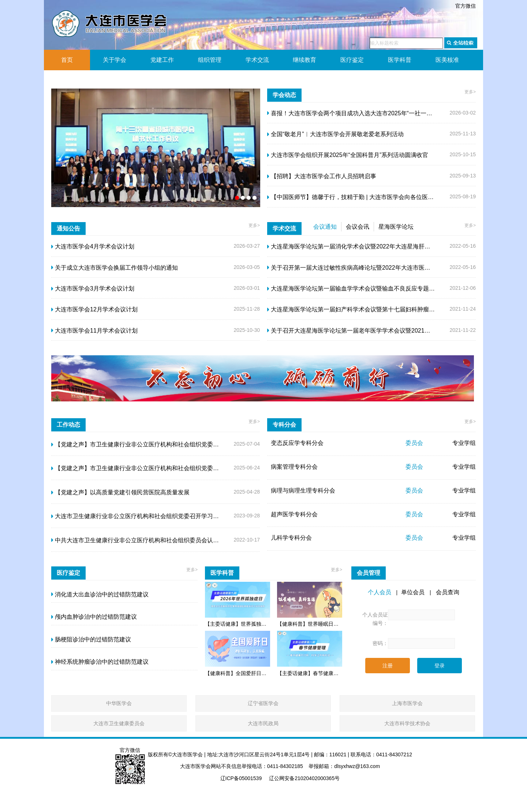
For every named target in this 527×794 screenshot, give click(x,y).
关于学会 (114, 60)
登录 (439, 665)
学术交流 (257, 60)
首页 (67, 60)
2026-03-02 (371, 113)
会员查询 (447, 592)
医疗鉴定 (352, 60)
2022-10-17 (155, 540)
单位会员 (413, 592)
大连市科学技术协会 (407, 723)
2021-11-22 (371, 331)
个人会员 (379, 592)
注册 (387, 665)
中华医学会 (119, 703)
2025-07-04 (155, 444)
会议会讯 (357, 227)
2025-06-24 (155, 468)
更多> (470, 91)
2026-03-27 (155, 246)
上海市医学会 (407, 703)
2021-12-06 (371, 288)
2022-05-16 (371, 246)
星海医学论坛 (396, 227)
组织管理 (209, 60)
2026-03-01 (155, 288)
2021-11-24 (371, 309)
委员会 (414, 443)
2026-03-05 (155, 268)
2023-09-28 (155, 516)
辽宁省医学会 (263, 703)
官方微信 (465, 6)
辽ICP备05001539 (241, 778)
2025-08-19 (371, 197)
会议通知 (325, 227)
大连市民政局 (263, 723)
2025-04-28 (155, 492)
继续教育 (304, 60)
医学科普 (399, 60)
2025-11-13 (371, 134)
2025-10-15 (371, 155)
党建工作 (162, 60)
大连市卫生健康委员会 (119, 723)
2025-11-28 (155, 309)
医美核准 (447, 60)
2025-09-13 (371, 176)
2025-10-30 (155, 331)
